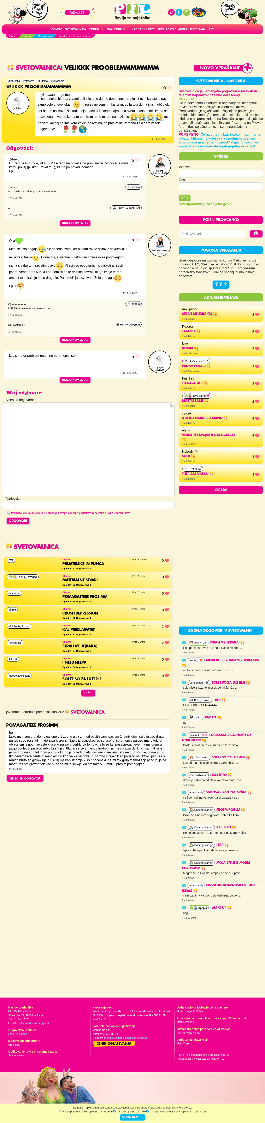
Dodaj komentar (75, 223)
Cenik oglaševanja (114, 1044)
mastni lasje (195, 401)
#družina (43, 80)
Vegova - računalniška (229, 792)
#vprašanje (57, 80)
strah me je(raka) (199, 314)
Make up (221, 908)
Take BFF (191, 331)
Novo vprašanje (220, 68)
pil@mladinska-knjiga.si (34, 1023)
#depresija (14, 80)
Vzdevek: (185, 167)
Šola (188, 456)
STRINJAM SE (132, 1117)
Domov (56, 29)
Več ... (88, 693)
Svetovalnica (75, 29)
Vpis (184, 198)
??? (211, 29)
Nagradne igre (143, 29)
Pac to (213, 717)
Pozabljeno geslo (218, 204)
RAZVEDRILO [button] (115, 29)
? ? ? (221, 284)
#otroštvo (28, 80)
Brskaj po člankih (172, 29)
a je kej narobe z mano (204, 418)
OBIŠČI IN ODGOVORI (25, 778)
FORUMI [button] (94, 29)
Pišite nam (198, 29)
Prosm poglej (196, 366)
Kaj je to (221, 775)
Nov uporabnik (190, 204)
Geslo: (183, 180)
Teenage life (194, 383)
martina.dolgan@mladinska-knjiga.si (125, 1037)
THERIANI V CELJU (198, 474)
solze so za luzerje (231, 682)
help (219, 700)
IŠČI (257, 233)
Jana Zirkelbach (17, 1033)
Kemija (190, 348)
